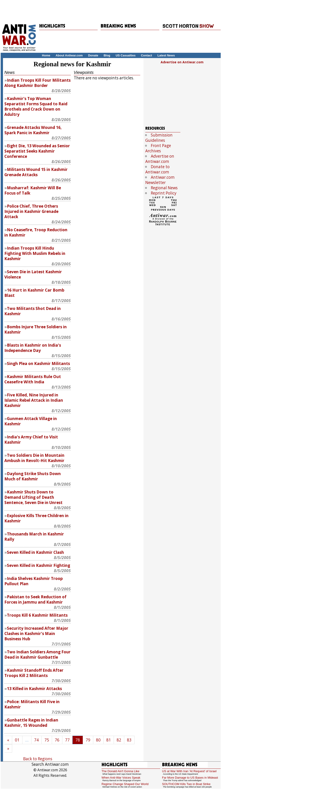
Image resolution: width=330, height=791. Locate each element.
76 (57, 740)
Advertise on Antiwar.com (182, 62)
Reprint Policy (163, 193)
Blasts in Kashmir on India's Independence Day (32, 348)
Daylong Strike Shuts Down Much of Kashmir (32, 476)
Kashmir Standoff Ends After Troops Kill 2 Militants (33, 673)
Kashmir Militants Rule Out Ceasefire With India (32, 379)
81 (108, 740)
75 (46, 740)
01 (17, 740)
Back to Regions (37, 758)
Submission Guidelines (159, 137)
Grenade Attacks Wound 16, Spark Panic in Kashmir (33, 130)
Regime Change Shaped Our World (125, 784)
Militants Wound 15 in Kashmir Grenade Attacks (36, 172)
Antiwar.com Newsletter (160, 180)
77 (67, 740)
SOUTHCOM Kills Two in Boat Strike (186, 784)
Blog (107, 55)
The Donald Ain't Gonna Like (120, 771)
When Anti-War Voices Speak (121, 777)
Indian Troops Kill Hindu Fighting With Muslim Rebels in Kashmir (34, 253)
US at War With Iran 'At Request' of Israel (189, 771)
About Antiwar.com (69, 55)
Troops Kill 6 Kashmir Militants (37, 615)
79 (88, 740)
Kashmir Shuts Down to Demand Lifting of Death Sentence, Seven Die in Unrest (33, 497)
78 (77, 740)
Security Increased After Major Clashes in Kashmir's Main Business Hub (36, 633)
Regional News (164, 187)
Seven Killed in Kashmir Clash (35, 552)
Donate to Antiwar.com (157, 169)
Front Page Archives (158, 148)
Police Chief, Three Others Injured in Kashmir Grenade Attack (31, 211)
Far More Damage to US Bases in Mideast (190, 777)
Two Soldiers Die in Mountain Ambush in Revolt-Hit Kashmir (34, 458)
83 (129, 740)
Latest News (166, 55)
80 (98, 740)
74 (36, 740)
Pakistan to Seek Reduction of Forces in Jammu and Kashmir (35, 599)
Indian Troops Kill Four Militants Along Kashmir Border (37, 83)
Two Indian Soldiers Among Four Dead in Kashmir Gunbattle (37, 654)
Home (46, 55)
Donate (93, 55)
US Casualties (126, 55)
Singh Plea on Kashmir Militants (38, 363)
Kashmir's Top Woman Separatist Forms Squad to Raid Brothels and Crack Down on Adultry (35, 106)
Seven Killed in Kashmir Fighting (38, 565)
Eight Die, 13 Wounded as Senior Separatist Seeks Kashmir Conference (37, 151)
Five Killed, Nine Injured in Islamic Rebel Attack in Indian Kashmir (33, 400)
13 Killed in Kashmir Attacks (34, 688)
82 (119, 740)
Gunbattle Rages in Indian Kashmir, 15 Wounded (31, 722)
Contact (146, 55)
